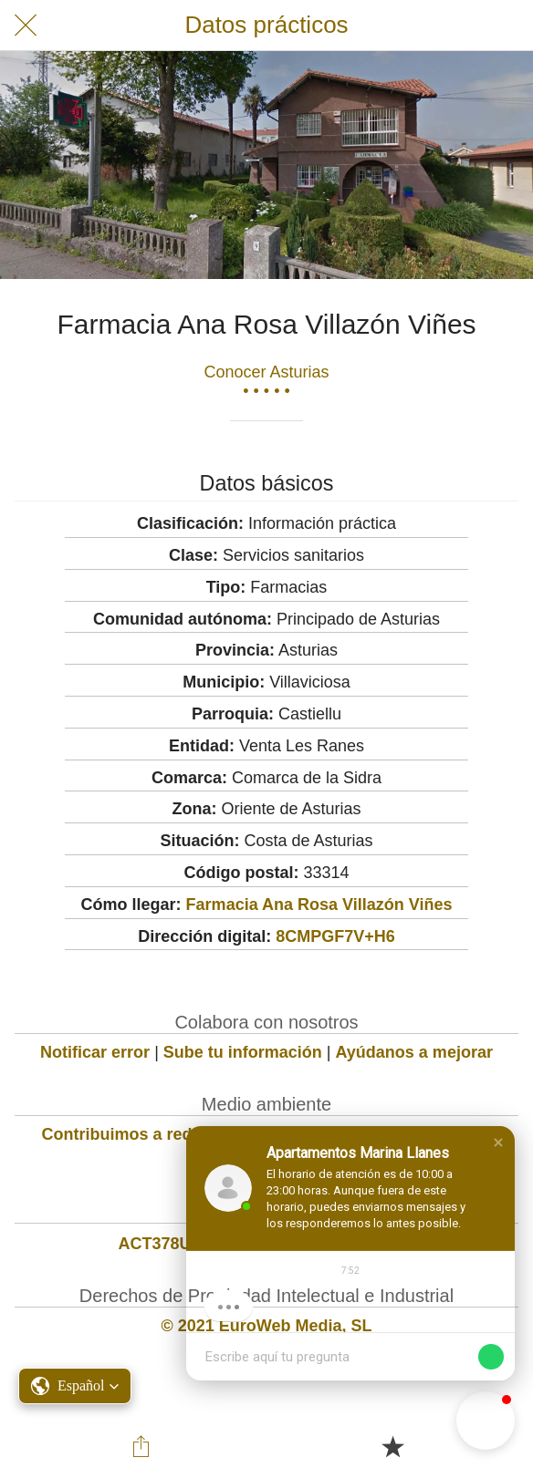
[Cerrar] (26, 25)
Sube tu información (242, 1052)
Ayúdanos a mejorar (414, 1052)
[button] (498, 1142)
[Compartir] (140, 1446)
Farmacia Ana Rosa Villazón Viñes (319, 904)
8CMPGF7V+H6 (335, 936)
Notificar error (95, 1052)
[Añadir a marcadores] (392, 1446)
